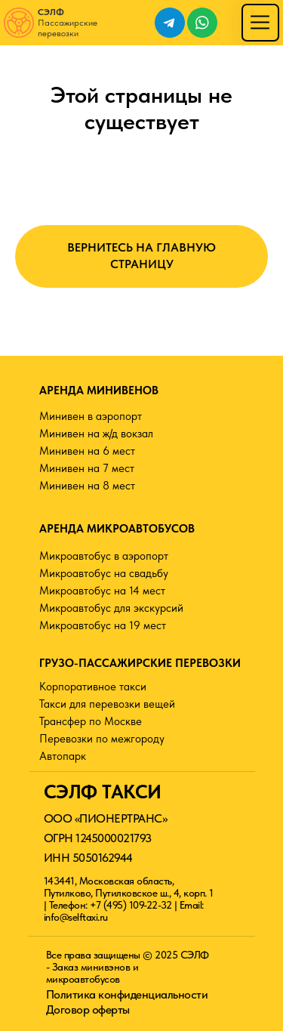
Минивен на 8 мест (87, 485)
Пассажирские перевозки (67, 23)
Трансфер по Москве (90, 721)
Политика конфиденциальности (127, 994)
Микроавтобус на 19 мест (102, 625)
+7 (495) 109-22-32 (130, 905)
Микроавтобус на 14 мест (102, 590)
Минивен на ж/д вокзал (96, 433)
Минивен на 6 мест (87, 451)
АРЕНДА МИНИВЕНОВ (98, 390)
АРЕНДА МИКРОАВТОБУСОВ (117, 529)
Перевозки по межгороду (102, 738)
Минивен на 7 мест (86, 468)
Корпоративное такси (92, 686)
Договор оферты (88, 1009)
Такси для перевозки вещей (107, 704)
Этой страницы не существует (141, 107)
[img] (260, 22)
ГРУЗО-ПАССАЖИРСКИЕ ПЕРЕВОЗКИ (140, 663)
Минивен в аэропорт (90, 416)
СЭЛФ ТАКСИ (102, 791)
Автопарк (62, 756)
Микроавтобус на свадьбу (103, 573)
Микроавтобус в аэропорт (103, 556)
